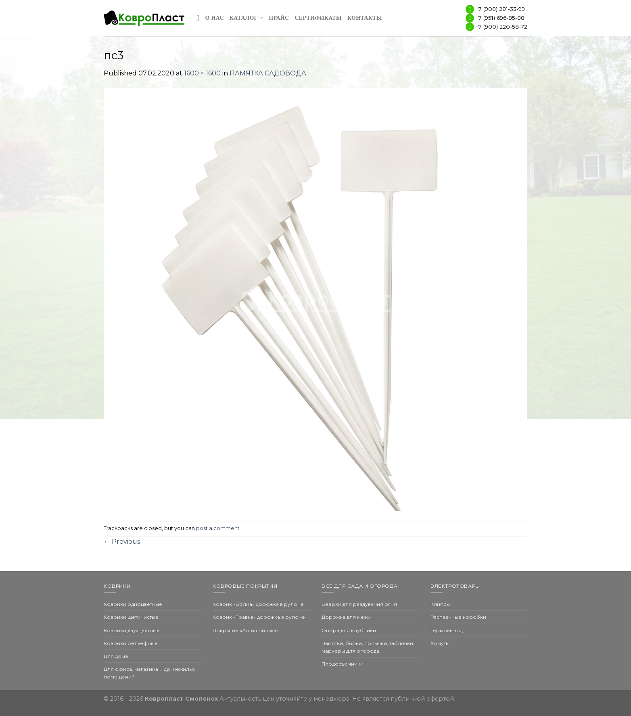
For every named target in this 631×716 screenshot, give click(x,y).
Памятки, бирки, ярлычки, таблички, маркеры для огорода (368, 647)
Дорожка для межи (346, 617)
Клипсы (440, 604)
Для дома (116, 656)
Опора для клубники (349, 630)
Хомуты (439, 643)
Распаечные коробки (458, 617)
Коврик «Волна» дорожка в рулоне (258, 604)
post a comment (218, 528)
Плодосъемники (343, 664)
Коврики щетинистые (131, 617)
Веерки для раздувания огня (359, 604)
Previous (122, 541)
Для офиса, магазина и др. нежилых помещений (149, 673)
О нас (214, 18)
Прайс (279, 18)
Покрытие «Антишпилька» (246, 630)
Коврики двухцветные (132, 630)
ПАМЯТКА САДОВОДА (268, 73)
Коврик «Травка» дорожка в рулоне (259, 617)
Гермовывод (446, 630)
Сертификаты (318, 18)
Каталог (246, 18)
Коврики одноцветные (133, 604)
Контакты (364, 18)
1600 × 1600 (202, 73)
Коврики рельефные (131, 643)
